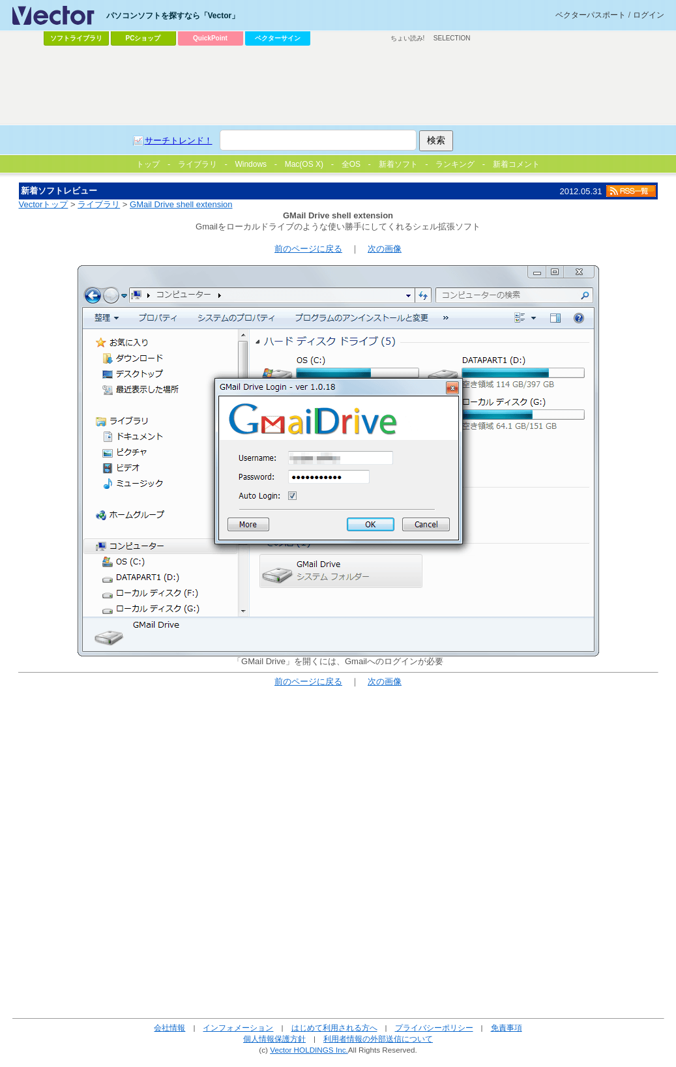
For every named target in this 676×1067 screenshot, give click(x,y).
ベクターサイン (278, 38)
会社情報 (169, 1027)
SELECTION (452, 38)
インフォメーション (238, 1027)
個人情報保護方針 (274, 1038)
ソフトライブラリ (76, 38)
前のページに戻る (308, 249)
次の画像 (385, 249)
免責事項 (506, 1027)
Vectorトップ (43, 204)
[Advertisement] (338, 85)
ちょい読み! (407, 38)
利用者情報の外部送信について (378, 1038)
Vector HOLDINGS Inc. (309, 1049)
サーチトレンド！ (179, 140)
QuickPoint (210, 38)
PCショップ (143, 38)
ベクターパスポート (590, 15)
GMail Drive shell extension (181, 204)
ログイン (648, 15)
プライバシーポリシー (434, 1027)
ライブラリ (99, 204)
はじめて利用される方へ (334, 1027)
